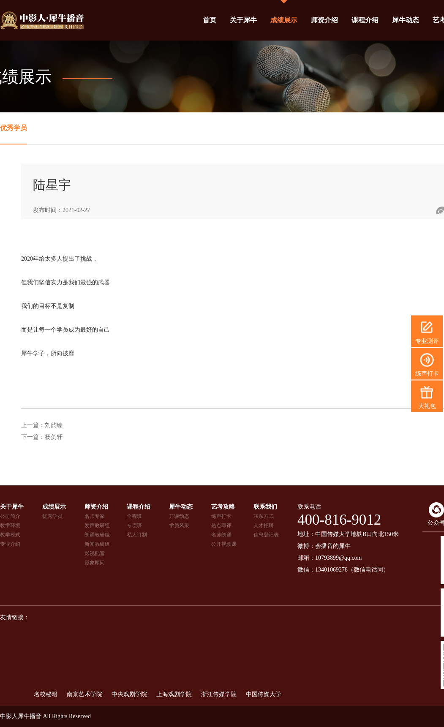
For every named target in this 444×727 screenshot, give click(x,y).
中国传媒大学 (263, 694)
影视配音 (94, 553)
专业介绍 (10, 544)
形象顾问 (94, 563)
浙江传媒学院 (219, 694)
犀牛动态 (405, 20)
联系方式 (263, 516)
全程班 (134, 516)
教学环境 (10, 525)
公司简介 (10, 516)
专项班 (134, 525)
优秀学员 (13, 127)
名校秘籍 (45, 694)
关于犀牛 (243, 20)
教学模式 (10, 535)
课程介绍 (365, 20)
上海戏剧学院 (174, 694)
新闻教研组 (97, 544)
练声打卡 (221, 516)
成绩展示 (283, 20)
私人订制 (137, 535)
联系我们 (265, 507)
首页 (209, 20)
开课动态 (179, 516)
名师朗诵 (221, 535)
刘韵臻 (54, 425)
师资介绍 (324, 20)
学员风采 (179, 525)
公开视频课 (224, 544)
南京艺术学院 (84, 694)
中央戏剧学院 (129, 694)
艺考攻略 (223, 507)
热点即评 (221, 525)
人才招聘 (263, 525)
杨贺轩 (54, 437)
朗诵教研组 (97, 535)
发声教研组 (97, 525)
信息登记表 (266, 535)
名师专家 (94, 516)
